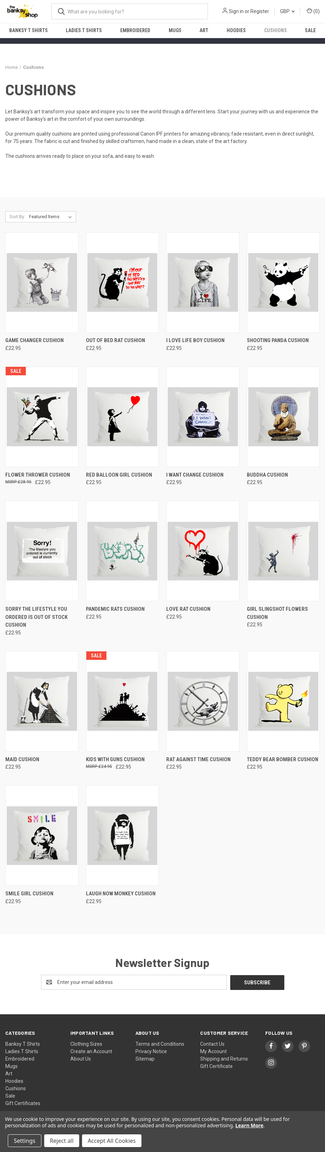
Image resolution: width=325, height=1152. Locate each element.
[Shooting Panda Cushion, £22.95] (283, 283)
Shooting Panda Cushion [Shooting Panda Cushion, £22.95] (278, 340)
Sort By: (17, 216)
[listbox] (52, 216)
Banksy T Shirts (28, 30)
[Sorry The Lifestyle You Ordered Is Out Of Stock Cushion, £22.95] (42, 551)
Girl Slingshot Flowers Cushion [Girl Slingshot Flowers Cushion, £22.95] (277, 613)
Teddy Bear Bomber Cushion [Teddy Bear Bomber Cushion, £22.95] (282, 759)
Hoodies (236, 30)
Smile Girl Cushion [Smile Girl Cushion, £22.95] (29, 893)
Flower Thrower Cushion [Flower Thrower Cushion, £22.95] (37, 475)
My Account (213, 1051)
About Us (80, 1058)
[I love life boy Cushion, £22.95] (203, 283)
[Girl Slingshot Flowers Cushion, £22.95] (283, 551)
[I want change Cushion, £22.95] (203, 417)
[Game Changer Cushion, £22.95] (42, 283)
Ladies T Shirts (84, 30)
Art (203, 30)
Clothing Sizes (86, 1043)
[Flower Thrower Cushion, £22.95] (42, 417)
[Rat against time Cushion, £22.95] (203, 701)
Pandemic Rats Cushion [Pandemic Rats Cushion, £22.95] (115, 609)
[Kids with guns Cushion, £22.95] (122, 701)
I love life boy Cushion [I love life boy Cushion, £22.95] (195, 340)
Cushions (275, 30)
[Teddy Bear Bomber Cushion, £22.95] (283, 701)
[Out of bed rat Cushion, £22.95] (122, 283)
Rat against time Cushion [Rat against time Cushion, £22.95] (198, 759)
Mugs (175, 30)
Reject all (62, 1141)
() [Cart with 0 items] (313, 11)
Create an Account (91, 1051)
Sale (310, 30)
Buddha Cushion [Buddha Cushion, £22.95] (267, 475)
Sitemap (145, 1058)
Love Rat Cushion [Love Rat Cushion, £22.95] (188, 609)
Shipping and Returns (224, 1058)
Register (259, 11)
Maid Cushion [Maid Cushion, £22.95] (22, 759)
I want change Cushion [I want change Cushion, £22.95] (195, 475)
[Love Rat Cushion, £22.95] (203, 551)
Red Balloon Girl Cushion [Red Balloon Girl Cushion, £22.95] (119, 475)
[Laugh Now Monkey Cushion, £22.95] (122, 835)
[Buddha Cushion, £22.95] (283, 417)
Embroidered (135, 30)
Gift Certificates (22, 1103)
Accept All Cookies (112, 1141)
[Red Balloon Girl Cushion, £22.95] (122, 417)
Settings (24, 1141)
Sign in (236, 11)
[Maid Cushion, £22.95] (42, 701)
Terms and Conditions (159, 1043)
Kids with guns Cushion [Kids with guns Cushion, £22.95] (115, 759)
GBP (287, 11)
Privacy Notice (151, 1051)
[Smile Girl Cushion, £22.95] (42, 835)
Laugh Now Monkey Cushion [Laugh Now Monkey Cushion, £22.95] (121, 893)
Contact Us (212, 1043)
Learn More (249, 1125)
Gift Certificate (216, 1066)
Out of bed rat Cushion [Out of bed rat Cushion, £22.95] (115, 340)
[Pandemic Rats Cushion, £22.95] (122, 551)
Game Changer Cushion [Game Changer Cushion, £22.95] (34, 340)
